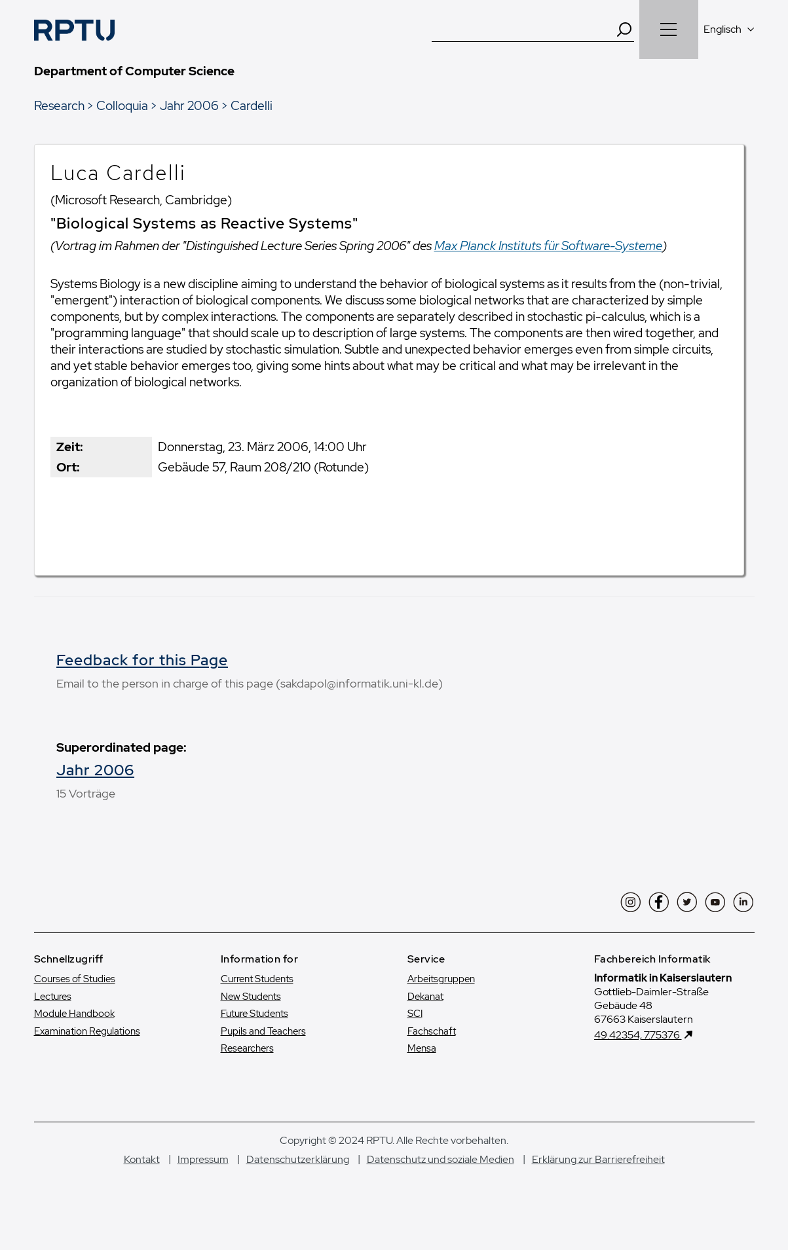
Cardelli (251, 105)
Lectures (52, 1013)
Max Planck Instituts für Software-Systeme (548, 245)
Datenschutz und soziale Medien (440, 1176)
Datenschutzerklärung (297, 1176)
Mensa (421, 1066)
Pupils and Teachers (263, 1048)
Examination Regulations (87, 1048)
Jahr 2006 (189, 105)
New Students (251, 1013)
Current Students (257, 996)
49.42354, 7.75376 (638, 1052)
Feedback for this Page (142, 660)
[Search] (624, 29)
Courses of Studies (74, 996)
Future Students (254, 1031)
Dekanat (425, 1013)
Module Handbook (74, 1031)
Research (59, 105)
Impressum (203, 1176)
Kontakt (142, 1176)
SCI (414, 1031)
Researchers (247, 1066)
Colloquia (122, 105)
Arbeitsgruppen (441, 996)
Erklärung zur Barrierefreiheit (598, 1176)
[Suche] (523, 29)
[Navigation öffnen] (668, 29)
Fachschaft (431, 1048)
